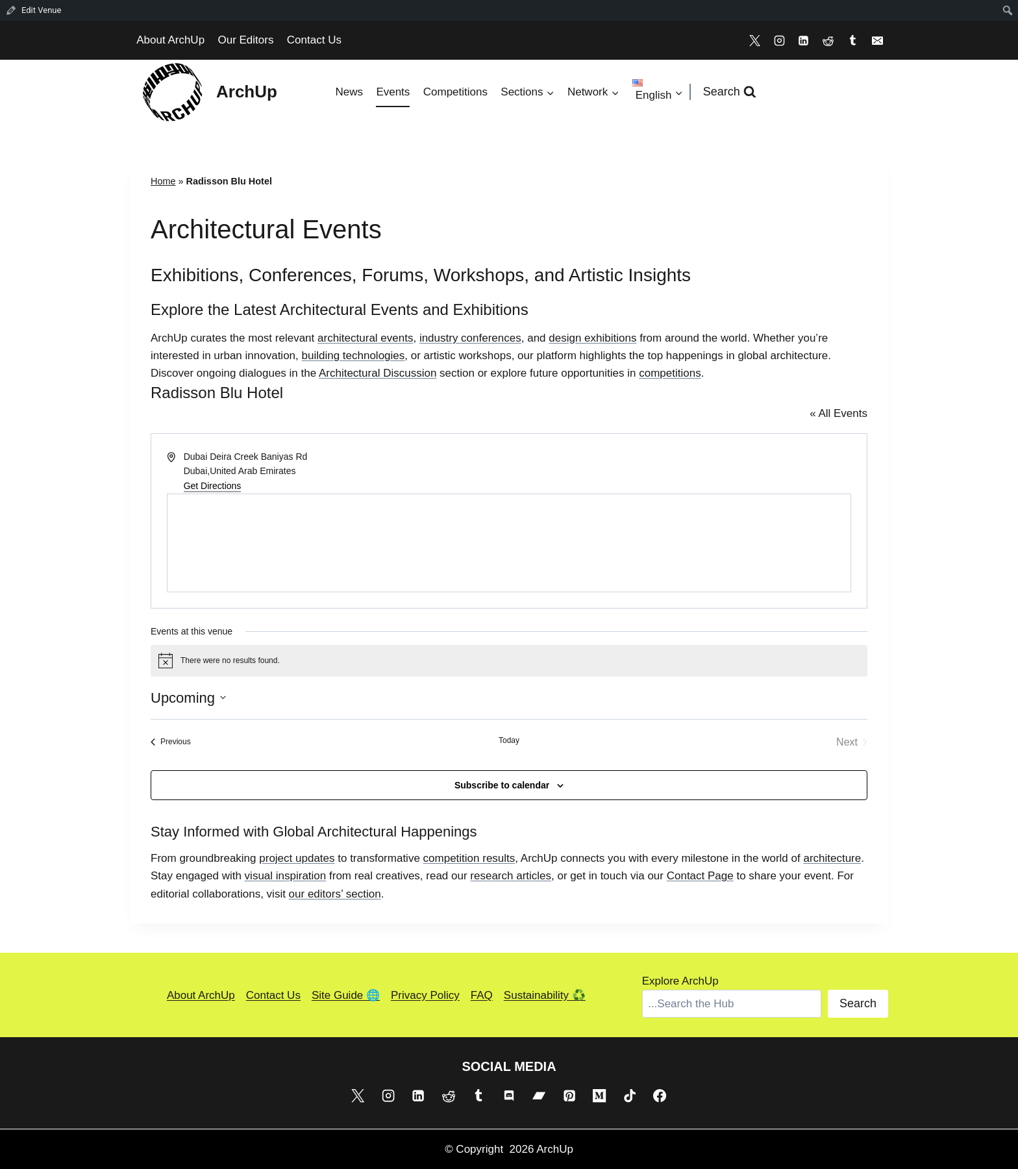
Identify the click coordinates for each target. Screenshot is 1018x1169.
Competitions (455, 92)
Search (857, 1003)
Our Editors (245, 40)
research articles (510, 876)
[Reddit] (828, 40)
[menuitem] (1008, 10)
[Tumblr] (852, 40)
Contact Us (314, 40)
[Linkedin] (804, 40)
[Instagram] (779, 40)
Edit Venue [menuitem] (41, 10)
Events (393, 92)
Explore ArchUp (680, 981)
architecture (832, 858)
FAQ (482, 995)
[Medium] (599, 1096)
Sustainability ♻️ (545, 995)
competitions (670, 373)
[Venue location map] (509, 543)
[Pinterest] (569, 1096)
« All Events (838, 413)
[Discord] (509, 1096)
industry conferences (470, 338)
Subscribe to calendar (501, 785)
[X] (754, 40)
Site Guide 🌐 (346, 995)
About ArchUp (170, 40)
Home (163, 181)
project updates (296, 858)
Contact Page (700, 876)
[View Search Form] (729, 92)
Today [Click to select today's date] (509, 740)
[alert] (509, 660)
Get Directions (213, 486)
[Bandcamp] (539, 1096)
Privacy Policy (425, 995)
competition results (469, 858)
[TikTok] (630, 1096)
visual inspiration (286, 876)
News (349, 92)
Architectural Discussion (377, 373)
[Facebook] (660, 1096)
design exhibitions (592, 338)
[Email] (877, 40)
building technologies (353, 355)
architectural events (365, 338)
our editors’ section (335, 894)
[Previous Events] (171, 742)
